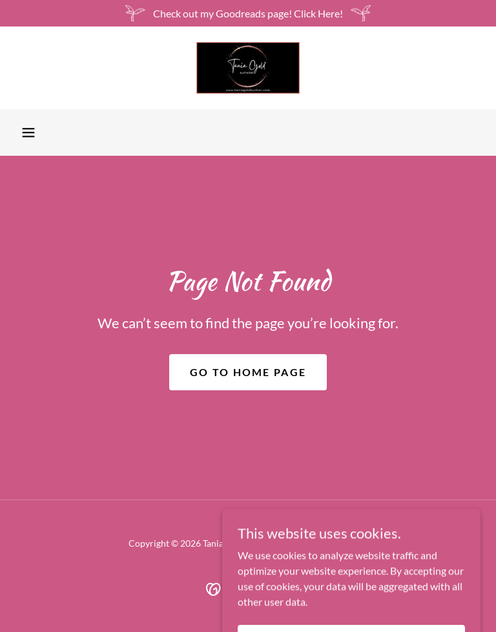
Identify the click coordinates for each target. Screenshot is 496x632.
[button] (28, 132)
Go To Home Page (248, 372)
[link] (248, 68)
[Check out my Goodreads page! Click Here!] (248, 13)
